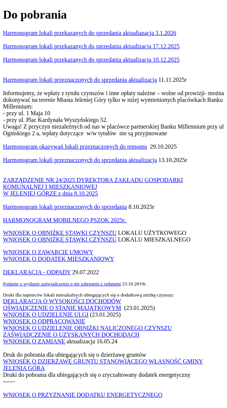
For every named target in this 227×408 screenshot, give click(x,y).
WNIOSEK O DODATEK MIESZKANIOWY (58, 259)
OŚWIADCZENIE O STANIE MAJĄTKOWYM (62, 308)
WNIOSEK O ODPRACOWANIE (44, 321)
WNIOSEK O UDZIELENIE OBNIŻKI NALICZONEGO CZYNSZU (87, 328)
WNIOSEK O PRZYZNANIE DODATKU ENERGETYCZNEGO (82, 395)
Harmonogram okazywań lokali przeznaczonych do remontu (75, 146)
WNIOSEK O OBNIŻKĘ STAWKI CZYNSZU (59, 233)
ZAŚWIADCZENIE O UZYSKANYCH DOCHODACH (71, 334)
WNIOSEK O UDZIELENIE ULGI (46, 314)
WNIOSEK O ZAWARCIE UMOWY (48, 252)
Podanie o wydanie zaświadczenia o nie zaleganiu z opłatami (62, 283)
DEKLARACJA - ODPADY (37, 272)
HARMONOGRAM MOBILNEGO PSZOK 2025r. (65, 220)
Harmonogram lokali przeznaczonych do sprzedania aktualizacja (80, 160)
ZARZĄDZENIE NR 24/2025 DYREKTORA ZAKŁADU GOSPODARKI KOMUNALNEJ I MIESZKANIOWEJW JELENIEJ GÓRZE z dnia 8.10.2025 (93, 187)
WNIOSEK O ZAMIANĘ (34, 341)
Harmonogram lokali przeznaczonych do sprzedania (65, 207)
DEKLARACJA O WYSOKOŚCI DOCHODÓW (62, 301)
